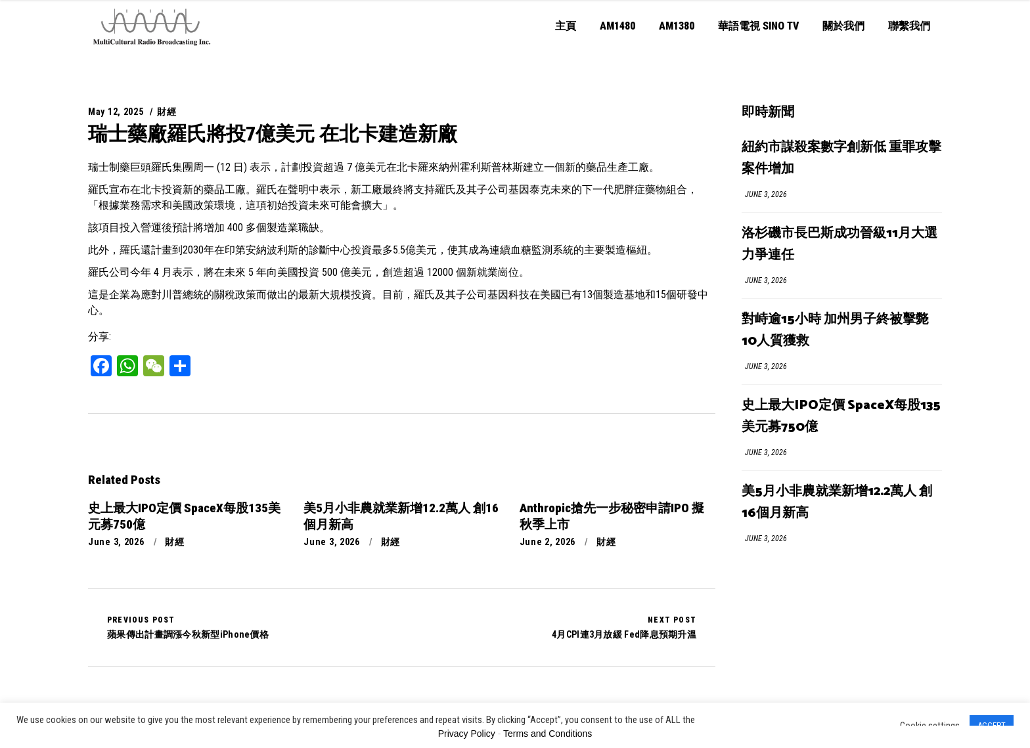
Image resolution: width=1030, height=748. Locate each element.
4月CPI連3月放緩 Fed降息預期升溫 (624, 627)
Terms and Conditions (547, 733)
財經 (166, 111)
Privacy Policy (466, 733)
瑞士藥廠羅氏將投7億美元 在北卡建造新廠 (272, 133)
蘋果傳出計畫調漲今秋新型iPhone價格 (188, 627)
